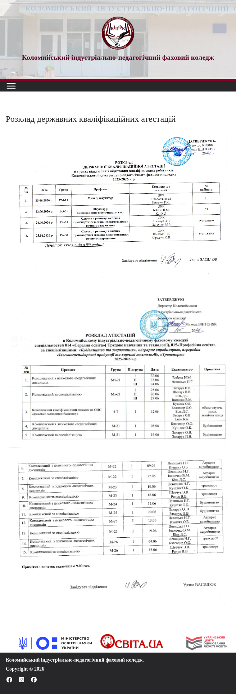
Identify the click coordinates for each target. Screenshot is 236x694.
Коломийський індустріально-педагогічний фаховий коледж (74, 660)
